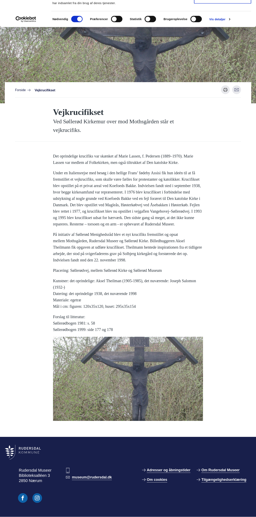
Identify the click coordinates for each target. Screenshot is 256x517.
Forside (20, 90)
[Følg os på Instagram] (37, 498)
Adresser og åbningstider (168, 470)
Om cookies (157, 480)
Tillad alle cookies (223, 10)
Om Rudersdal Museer (220, 470)
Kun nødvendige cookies (223, 23)
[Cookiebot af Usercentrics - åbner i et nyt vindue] (25, 45)
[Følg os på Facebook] (23, 498)
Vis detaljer (217, 45)
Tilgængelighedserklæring (223, 480)
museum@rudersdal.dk (92, 477)
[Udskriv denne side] (225, 89)
